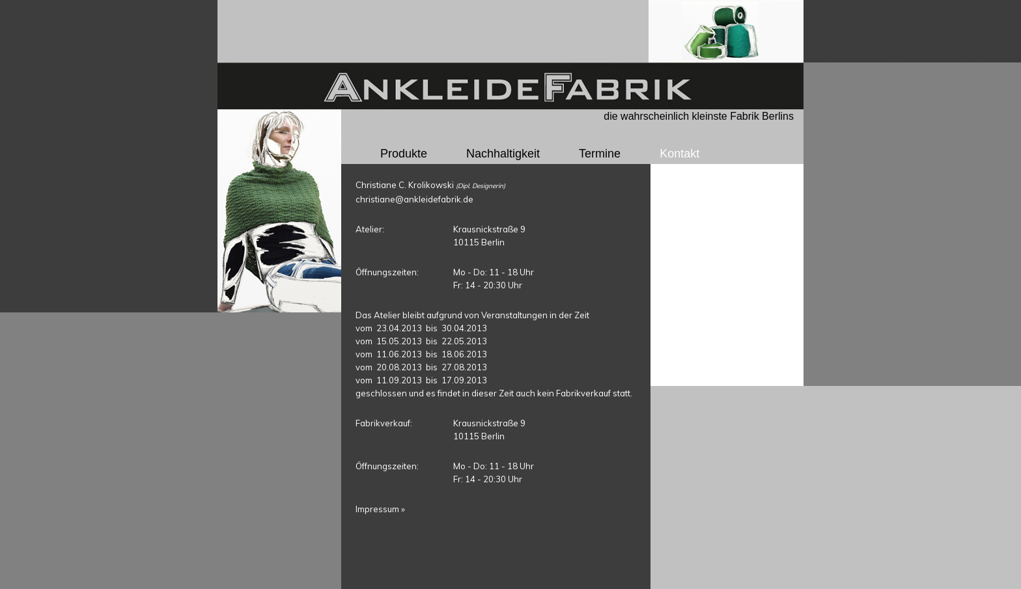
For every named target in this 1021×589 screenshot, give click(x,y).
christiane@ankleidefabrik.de (414, 199)
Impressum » (380, 509)
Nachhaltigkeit (503, 153)
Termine (600, 153)
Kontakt (679, 153)
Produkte (403, 153)
